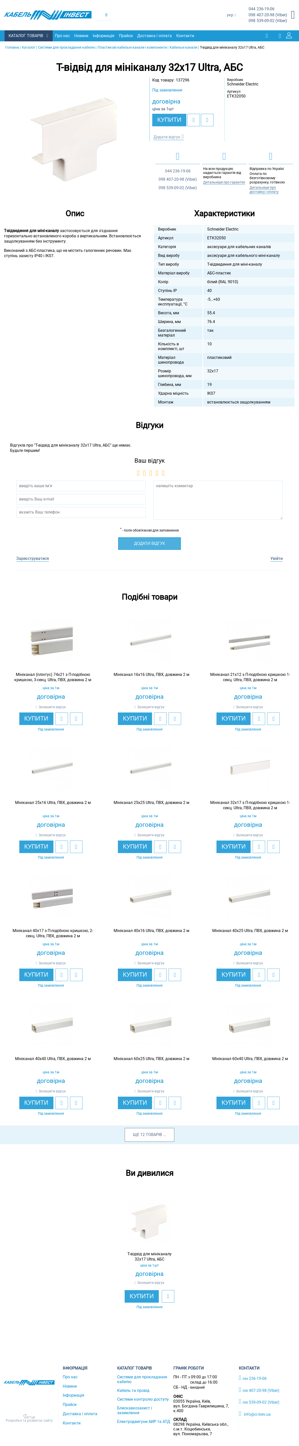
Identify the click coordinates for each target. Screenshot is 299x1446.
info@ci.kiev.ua (255, 1413)
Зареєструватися (32, 558)
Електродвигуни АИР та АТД (143, 1421)
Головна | (13, 47)
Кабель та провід (133, 1390)
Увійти (276, 558)
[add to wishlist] (193, 120)
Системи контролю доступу (143, 1399)
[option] (74, 137)
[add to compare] (207, 120)
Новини (82, 35)
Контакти (186, 35)
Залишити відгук (52, 707)
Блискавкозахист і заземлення (134, 1410)
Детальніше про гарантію (224, 182)
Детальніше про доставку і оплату (264, 189)
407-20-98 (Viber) (268, 15)
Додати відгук (167, 136)
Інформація (104, 35)
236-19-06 (261, 9)
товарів (154, 1134)
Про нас (62, 35)
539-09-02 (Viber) (268, 21)
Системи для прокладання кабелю (142, 1379)
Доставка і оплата (155, 35)
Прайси (126, 35)
